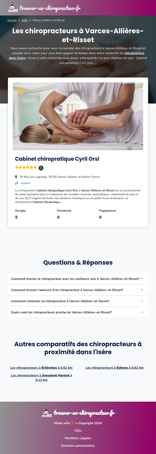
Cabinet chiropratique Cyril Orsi (57, 159)
